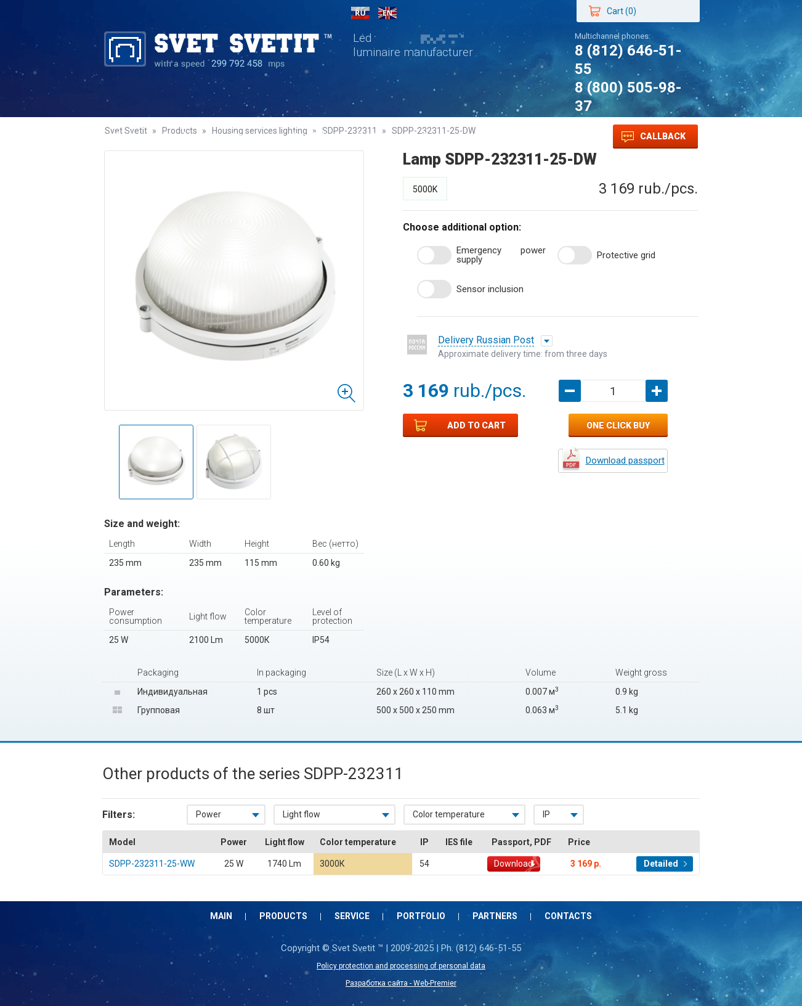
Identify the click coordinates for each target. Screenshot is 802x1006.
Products (185, 136)
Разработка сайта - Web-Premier (401, 983)
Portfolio (312, 136)
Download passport (625, 460)
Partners (378, 136)
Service (249, 136)
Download (513, 864)
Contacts (444, 136)
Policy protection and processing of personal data (401, 966)
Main (127, 136)
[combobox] (226, 814)
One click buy (618, 425)
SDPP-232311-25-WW (152, 864)
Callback (654, 136)
